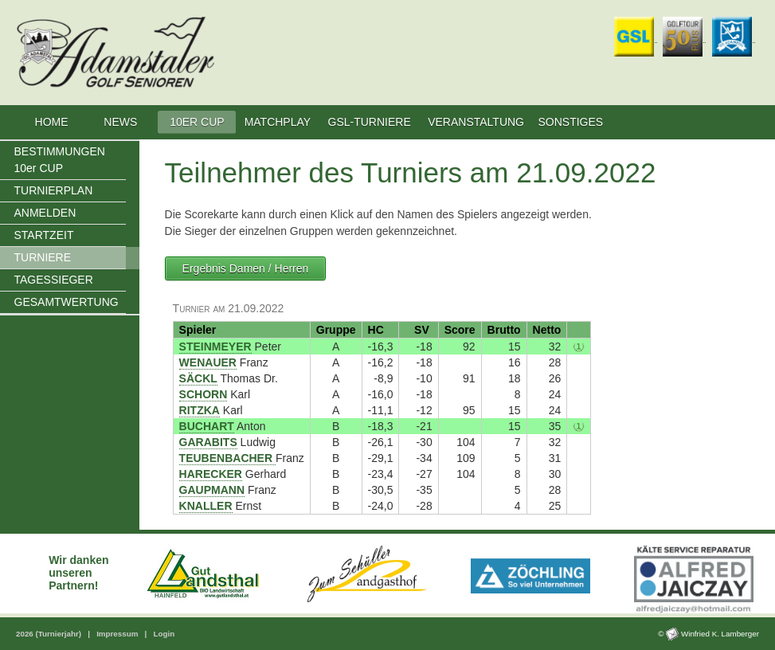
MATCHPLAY (278, 122)
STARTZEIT (44, 235)
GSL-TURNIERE (369, 122)
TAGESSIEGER (53, 279)
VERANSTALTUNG (476, 122)
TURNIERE (43, 257)
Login (163, 633)
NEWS (122, 122)
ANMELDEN (45, 212)
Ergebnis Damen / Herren (245, 268)
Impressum (118, 633)
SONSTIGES (571, 122)
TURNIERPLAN (53, 190)
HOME (51, 122)
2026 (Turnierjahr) (50, 633)
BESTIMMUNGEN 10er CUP (59, 159)
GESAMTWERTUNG (66, 302)
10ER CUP (196, 122)
